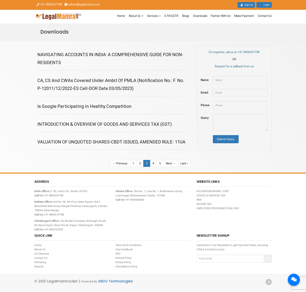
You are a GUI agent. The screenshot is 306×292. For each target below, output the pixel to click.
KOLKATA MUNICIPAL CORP (213, 191)
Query (205, 117)
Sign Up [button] (246, 4)
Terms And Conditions (128, 245)
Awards (38, 266)
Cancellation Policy (126, 266)
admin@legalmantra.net (82, 4)
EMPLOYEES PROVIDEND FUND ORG (218, 208)
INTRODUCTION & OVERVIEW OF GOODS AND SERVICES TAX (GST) (104, 124)
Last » (184, 163)
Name (205, 80)
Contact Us (265, 15)
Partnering (40, 262)
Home (121, 15)
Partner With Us (221, 15)
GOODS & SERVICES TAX (211, 195)
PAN (199, 199)
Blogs (185, 15)
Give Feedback (124, 249)
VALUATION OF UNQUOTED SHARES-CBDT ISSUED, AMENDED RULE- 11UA (111, 141)
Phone (205, 105)
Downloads (200, 15)
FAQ (117, 253)
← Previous (120, 163)
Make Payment (244, 15)
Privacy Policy (123, 262)
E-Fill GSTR (171, 15)
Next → (170, 163)
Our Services (41, 253)
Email (204, 92)
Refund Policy (123, 257)
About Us (136, 15)
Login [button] (264, 4)
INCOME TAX (204, 204)
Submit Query (226, 139)
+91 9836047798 (48, 4)
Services (154, 15)
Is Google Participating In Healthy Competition (84, 106)
